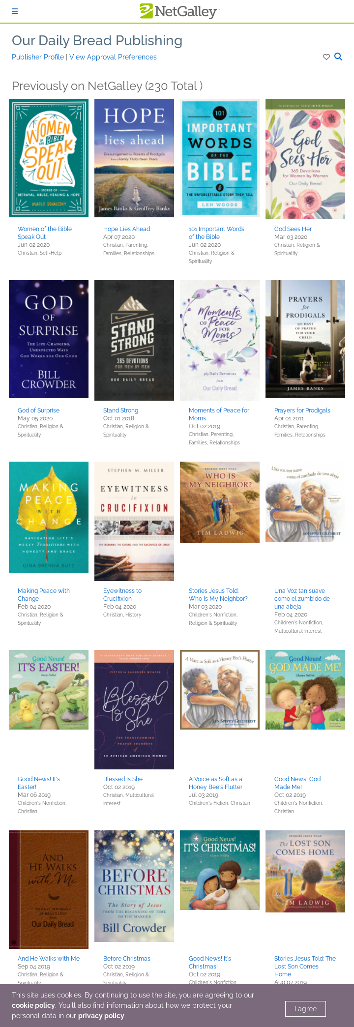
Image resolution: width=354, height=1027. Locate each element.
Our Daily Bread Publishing (97, 40)
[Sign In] (15, 11)
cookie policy (33, 1005)
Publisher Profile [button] (39, 57)
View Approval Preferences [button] (113, 57)
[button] (327, 57)
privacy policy (101, 1016)
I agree (306, 1009)
